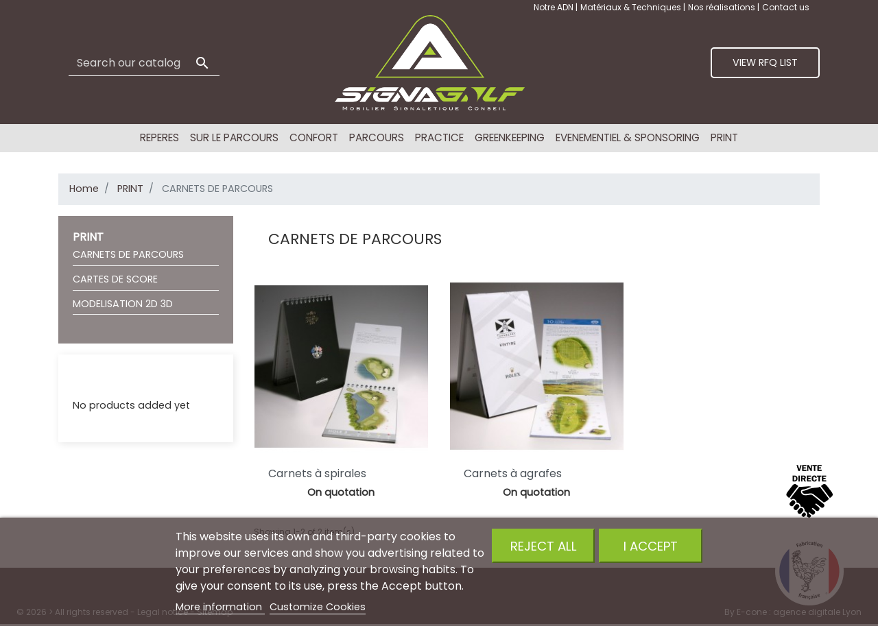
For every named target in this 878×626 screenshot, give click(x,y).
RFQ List (91, 379)
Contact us (785, 7)
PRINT (88, 237)
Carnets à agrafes (513, 473)
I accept (651, 546)
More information (220, 607)
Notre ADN (555, 7)
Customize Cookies (318, 607)
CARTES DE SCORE (115, 279)
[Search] (144, 63)
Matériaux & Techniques (631, 7)
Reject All (543, 546)
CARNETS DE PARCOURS (128, 254)
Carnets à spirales (317, 473)
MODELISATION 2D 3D (123, 304)
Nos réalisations (722, 7)
